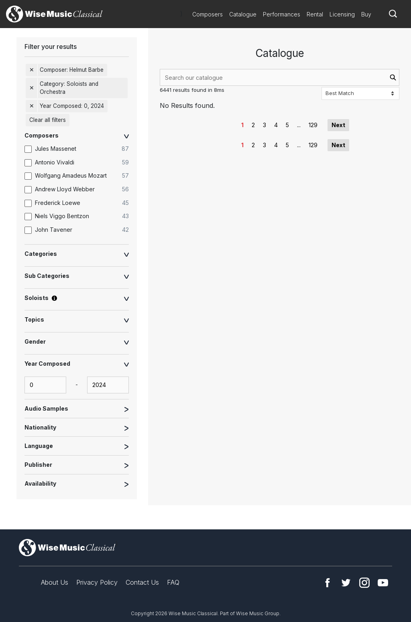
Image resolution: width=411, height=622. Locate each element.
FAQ (173, 582)
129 (313, 125)
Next (338, 125)
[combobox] (279, 77)
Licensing (342, 14)
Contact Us (142, 582)
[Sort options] (360, 93)
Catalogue (242, 14)
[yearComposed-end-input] (108, 385)
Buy (366, 14)
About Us (54, 582)
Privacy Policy (97, 582)
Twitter (346, 582)
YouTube (383, 582)
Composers (207, 14)
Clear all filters (47, 120)
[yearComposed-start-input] (45, 385)
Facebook (327, 582)
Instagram (364, 582)
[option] (80, 149)
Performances (281, 14)
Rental (315, 14)
